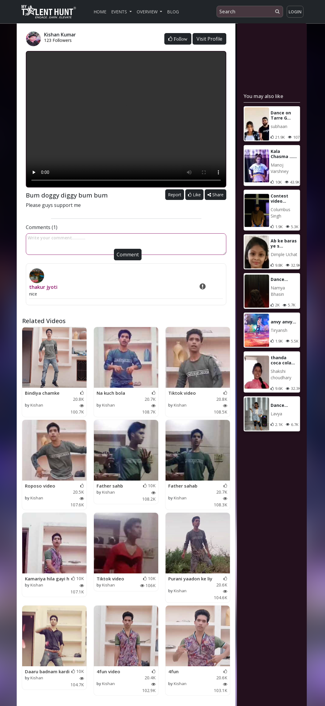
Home (100, 12)
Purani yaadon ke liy (190, 579)
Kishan (36, 405)
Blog (173, 12)
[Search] (250, 11)
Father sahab (182, 486)
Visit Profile (209, 38)
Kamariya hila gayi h (47, 579)
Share (215, 195)
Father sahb (110, 486)
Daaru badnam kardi (47, 671)
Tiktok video (182, 393)
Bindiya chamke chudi (42, 393)
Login (295, 12)
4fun (173, 671)
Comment (128, 254)
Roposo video (40, 486)
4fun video (108, 671)
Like (194, 195)
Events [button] (119, 12)
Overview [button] (148, 12)
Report (174, 195)
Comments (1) (41, 227)
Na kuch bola (111, 393)
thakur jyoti (43, 287)
